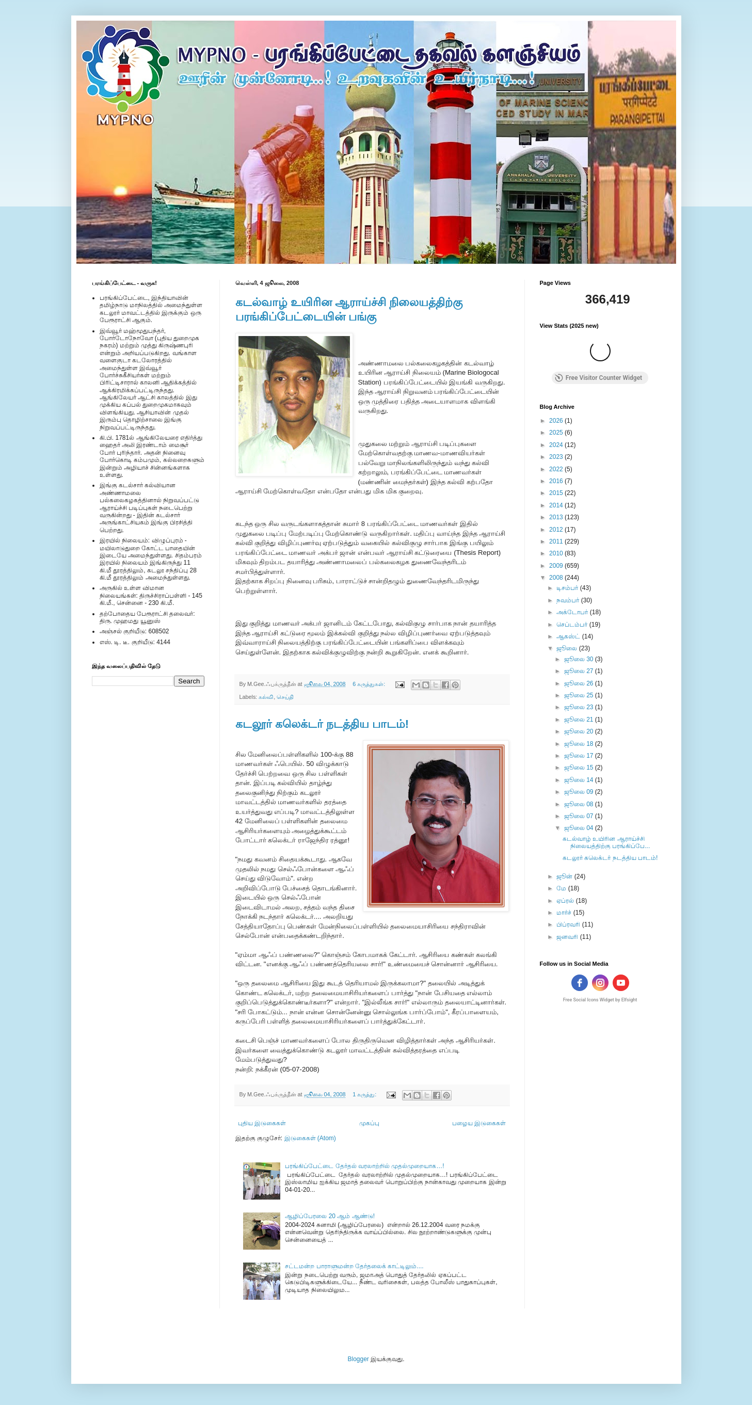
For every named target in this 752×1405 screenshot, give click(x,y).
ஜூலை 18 (579, 743)
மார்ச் (564, 912)
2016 (557, 481)
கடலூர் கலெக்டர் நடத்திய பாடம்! (322, 723)
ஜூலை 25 (579, 695)
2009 (557, 565)
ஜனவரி (568, 936)
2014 (557, 505)
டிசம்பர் (568, 588)
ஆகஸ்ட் (569, 636)
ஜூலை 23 (579, 707)
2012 (557, 529)
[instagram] (600, 983)
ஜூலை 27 (579, 671)
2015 (557, 493)
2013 (557, 517)
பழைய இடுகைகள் (479, 1123)
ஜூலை (567, 648)
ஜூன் (565, 876)
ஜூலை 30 (579, 659)
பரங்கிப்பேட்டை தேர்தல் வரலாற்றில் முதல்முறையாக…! (364, 1166)
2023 (557, 456)
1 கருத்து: (365, 1094)
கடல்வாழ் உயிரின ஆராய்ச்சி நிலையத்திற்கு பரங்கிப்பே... (606, 842)
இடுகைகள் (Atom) (310, 1138)
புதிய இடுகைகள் (262, 1123)
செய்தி (285, 697)
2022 (557, 469)
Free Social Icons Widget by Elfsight (600, 999)
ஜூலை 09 (579, 791)
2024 (557, 445)
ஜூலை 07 (579, 816)
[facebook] (579, 983)
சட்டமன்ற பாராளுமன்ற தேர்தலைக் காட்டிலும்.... (354, 1266)
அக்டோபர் (572, 612)
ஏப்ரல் (565, 900)
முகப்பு (369, 1123)
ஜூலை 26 (579, 683)
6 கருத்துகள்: (370, 684)
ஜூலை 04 (579, 828)
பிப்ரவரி (569, 924)
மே (562, 888)
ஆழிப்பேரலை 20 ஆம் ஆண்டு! (330, 1216)
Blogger (358, 1359)
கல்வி (266, 697)
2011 (557, 541)
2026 (557, 420)
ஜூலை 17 (579, 755)
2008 (557, 577)
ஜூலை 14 (579, 780)
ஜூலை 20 (579, 731)
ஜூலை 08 (579, 804)
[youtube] (621, 983)
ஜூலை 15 (579, 767)
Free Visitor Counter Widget (598, 378)
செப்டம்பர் (572, 624)
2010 (557, 553)
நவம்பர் (568, 600)
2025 (557, 432)
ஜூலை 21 (579, 719)
